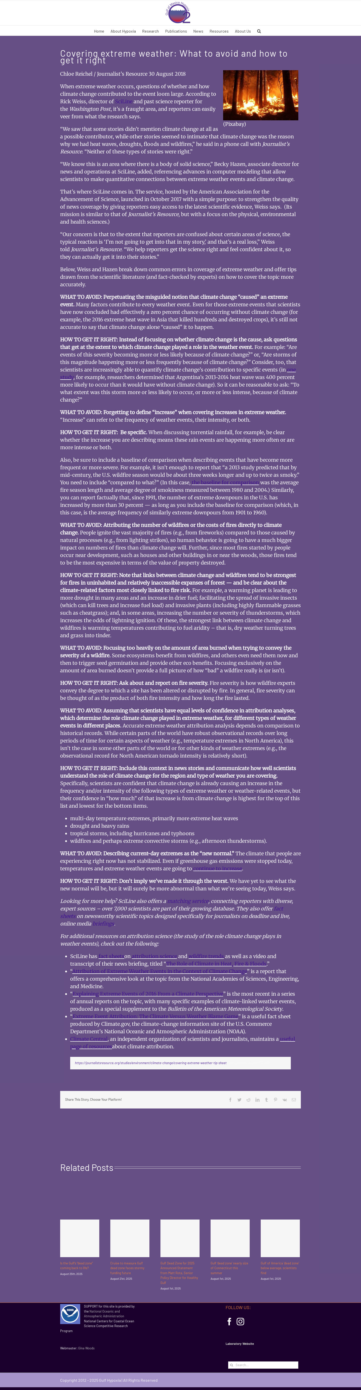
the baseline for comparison (225, 482)
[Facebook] (229, 1321)
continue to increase (217, 868)
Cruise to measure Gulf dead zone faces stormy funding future (127, 1268)
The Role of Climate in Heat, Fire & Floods (216, 964)
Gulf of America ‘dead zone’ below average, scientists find (280, 1268)
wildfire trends (206, 956)
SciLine (123, 101)
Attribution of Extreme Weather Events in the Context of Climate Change (159, 971)
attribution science (154, 956)
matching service (187, 901)
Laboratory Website (240, 1344)
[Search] (231, 1365)
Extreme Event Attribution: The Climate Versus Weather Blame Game (155, 1016)
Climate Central (89, 1039)
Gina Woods (86, 1348)
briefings (103, 923)
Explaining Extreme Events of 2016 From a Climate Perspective (148, 994)
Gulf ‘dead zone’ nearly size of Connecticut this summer (229, 1268)
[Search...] (263, 1365)
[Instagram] (240, 1321)
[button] (259, 31)
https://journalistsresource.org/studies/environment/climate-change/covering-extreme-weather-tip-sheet (151, 1063)
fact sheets (111, 956)
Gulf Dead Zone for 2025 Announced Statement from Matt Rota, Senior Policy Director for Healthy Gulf (179, 1273)
